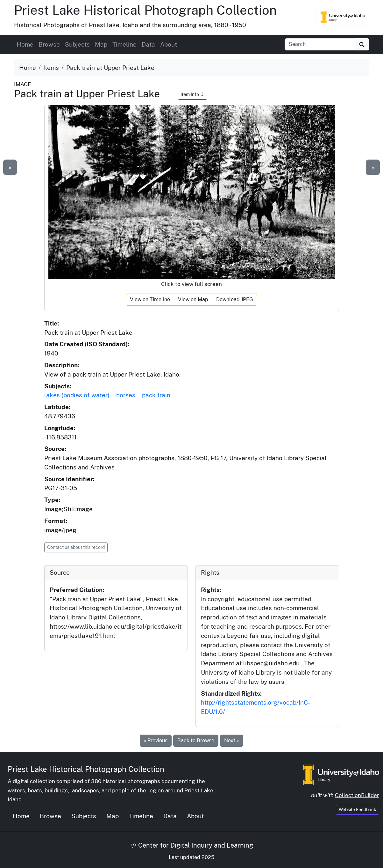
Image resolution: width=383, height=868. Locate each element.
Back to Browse (195, 740)
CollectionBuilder (357, 795)
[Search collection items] (320, 44)
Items (51, 67)
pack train (156, 395)
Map (101, 44)
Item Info (192, 94)
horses (125, 395)
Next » (231, 740)
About (168, 44)
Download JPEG (234, 299)
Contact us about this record (76, 547)
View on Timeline (150, 299)
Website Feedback (357, 809)
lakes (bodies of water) (77, 395)
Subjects (77, 44)
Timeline (124, 44)
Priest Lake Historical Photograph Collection (145, 10)
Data (148, 44)
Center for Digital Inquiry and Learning (191, 845)
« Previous (155, 740)
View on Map (193, 299)
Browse (49, 44)
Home (25, 44)
